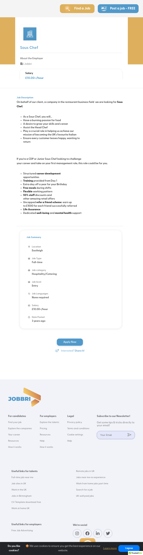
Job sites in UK (18, 483)
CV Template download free (26, 502)
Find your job (15, 422)
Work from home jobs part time (92, 483)
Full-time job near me (22, 477)
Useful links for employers (26, 524)
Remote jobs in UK (85, 471)
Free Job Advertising (22, 530)
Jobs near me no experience (90, 477)
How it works (14, 447)
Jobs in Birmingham (21, 496)
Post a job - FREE (118, 8)
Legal (70, 416)
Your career (14, 435)
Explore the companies (20, 428)
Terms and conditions (78, 428)
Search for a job (84, 490)
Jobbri (26, 64)
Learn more (110, 548)
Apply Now (70, 342)
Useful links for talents (24, 471)
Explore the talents (49, 422)
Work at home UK (20, 508)
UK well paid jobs (85, 496)
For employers (48, 416)
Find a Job (77, 8)
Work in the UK (19, 490)
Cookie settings (75, 435)
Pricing (43, 428)
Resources (13, 441)
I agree (129, 548)
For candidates (17, 416)
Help (42, 441)
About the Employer (31, 58)
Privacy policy (74, 422)
